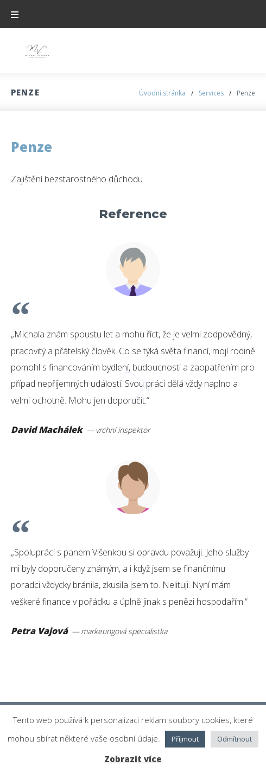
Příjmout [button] (185, 739)
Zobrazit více (133, 758)
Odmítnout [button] (234, 739)
